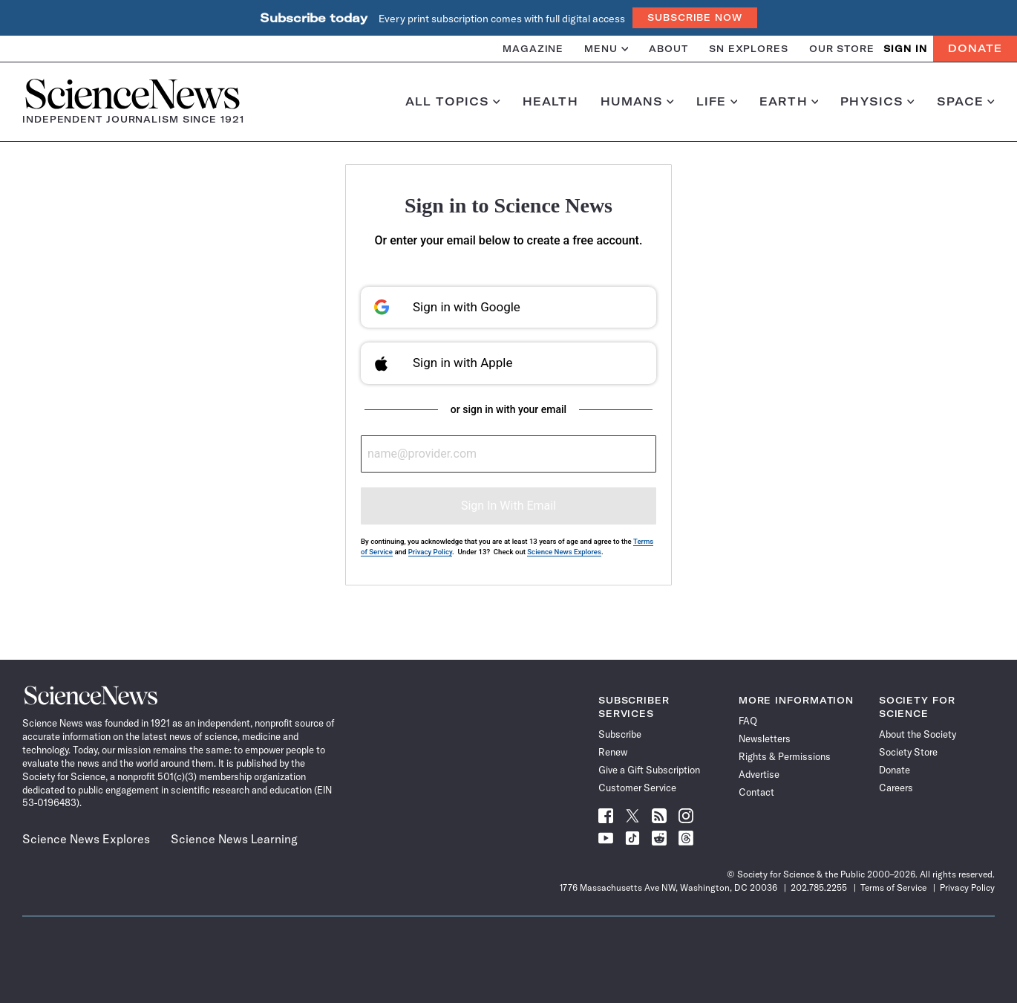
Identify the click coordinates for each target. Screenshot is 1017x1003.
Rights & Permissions (785, 756)
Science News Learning (234, 838)
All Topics (452, 101)
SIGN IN (905, 48)
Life (716, 101)
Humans (637, 101)
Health (550, 101)
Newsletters (765, 738)
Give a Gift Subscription (649, 770)
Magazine (533, 48)
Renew (612, 752)
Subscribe (619, 734)
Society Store (908, 752)
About (668, 48)
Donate (975, 48)
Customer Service (637, 787)
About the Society (917, 734)
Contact (756, 792)
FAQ (748, 721)
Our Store (841, 48)
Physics (877, 101)
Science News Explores (564, 552)
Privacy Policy (430, 552)
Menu (606, 48)
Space (966, 101)
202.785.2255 (819, 887)
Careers (896, 787)
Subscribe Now (694, 17)
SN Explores (748, 48)
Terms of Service (893, 887)
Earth (788, 101)
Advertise (759, 774)
